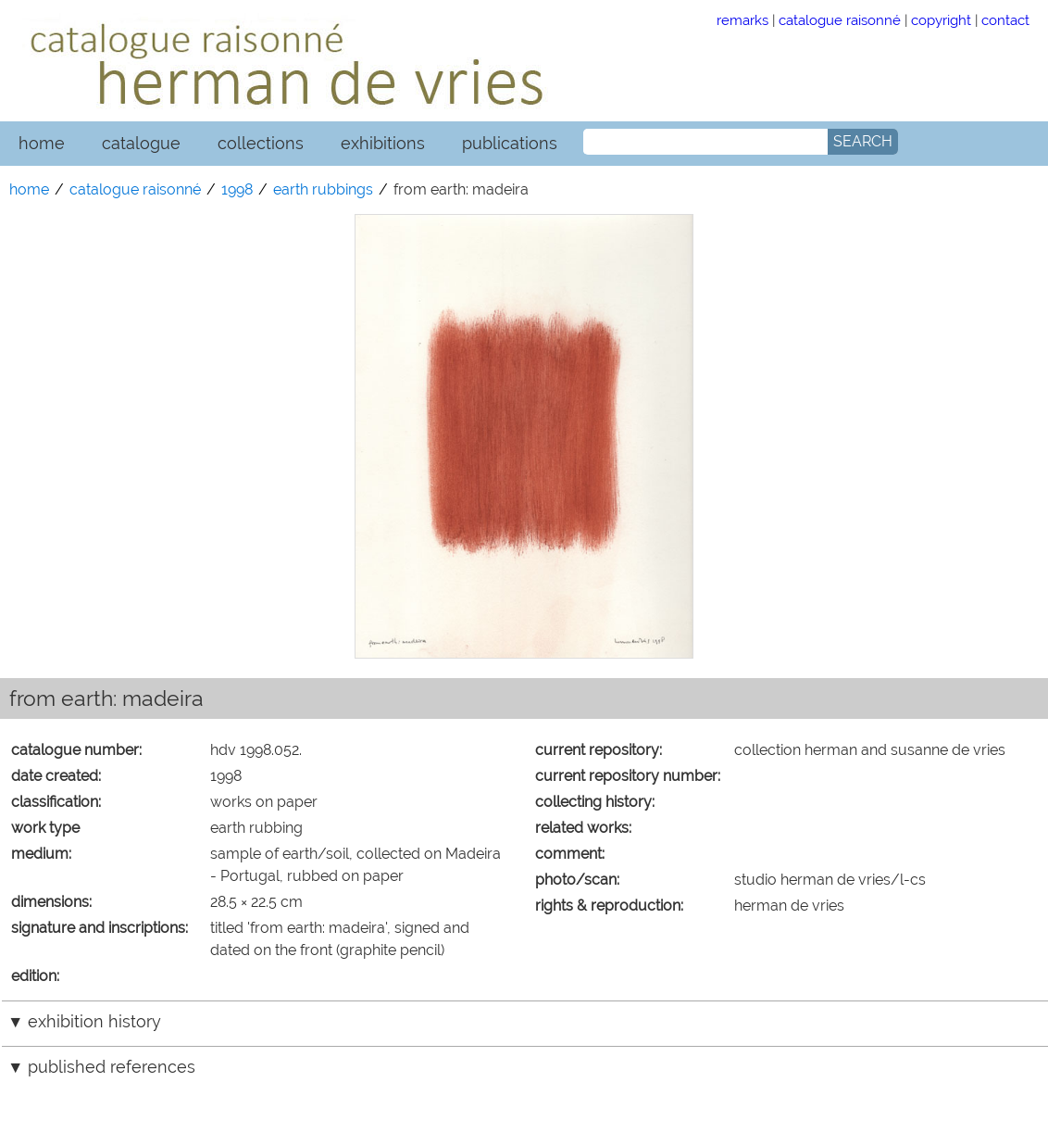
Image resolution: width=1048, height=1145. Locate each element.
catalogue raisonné (840, 20)
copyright (941, 20)
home (42, 143)
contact (1005, 20)
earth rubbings (323, 189)
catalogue (141, 143)
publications (509, 143)
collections (261, 143)
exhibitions (383, 143)
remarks (742, 20)
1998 (237, 189)
